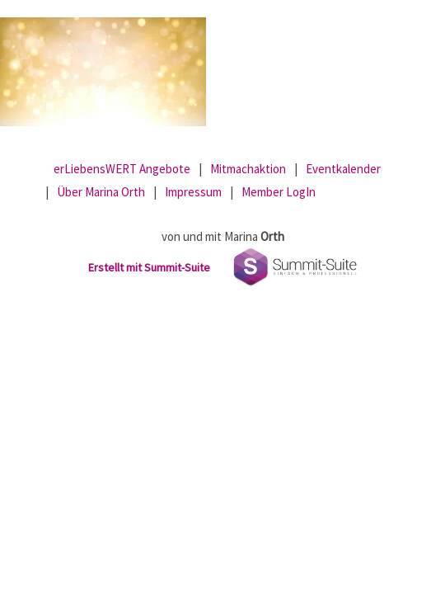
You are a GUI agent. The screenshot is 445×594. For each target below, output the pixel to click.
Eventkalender (343, 169)
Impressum (193, 192)
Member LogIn (278, 192)
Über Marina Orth (101, 192)
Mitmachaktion (248, 169)
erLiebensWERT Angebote (122, 169)
